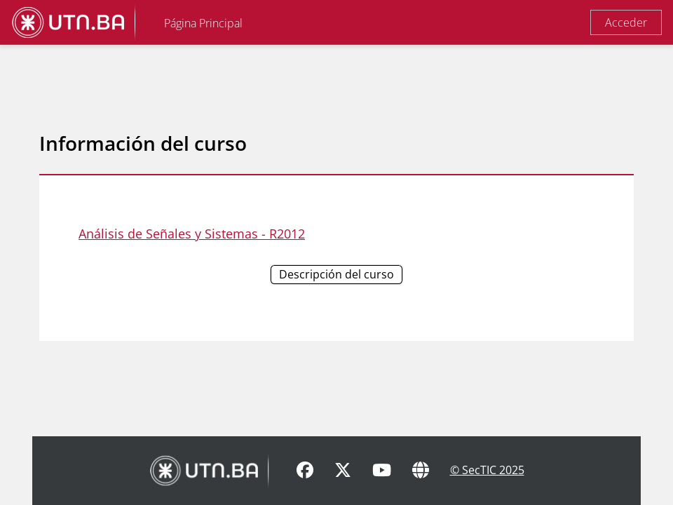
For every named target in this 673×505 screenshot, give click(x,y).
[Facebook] (305, 471)
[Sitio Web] (420, 471)
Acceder (626, 22)
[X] (342, 471)
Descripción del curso (336, 274)
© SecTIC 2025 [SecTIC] (487, 470)
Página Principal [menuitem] (203, 23)
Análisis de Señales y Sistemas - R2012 (192, 233)
